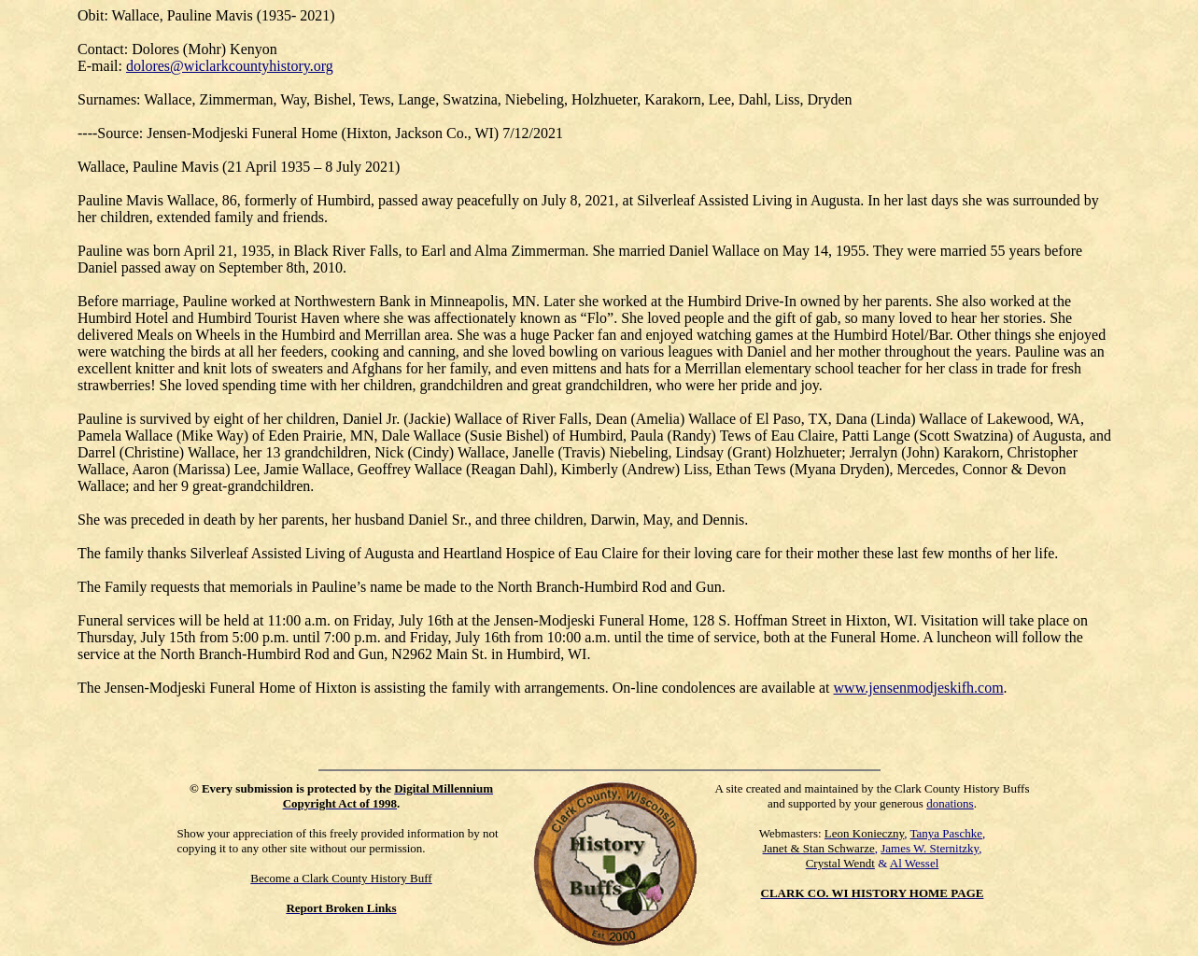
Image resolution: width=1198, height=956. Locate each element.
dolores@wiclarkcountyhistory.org (229, 66)
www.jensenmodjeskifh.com (919, 688)
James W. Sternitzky (930, 848)
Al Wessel (914, 863)
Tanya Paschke (946, 833)
